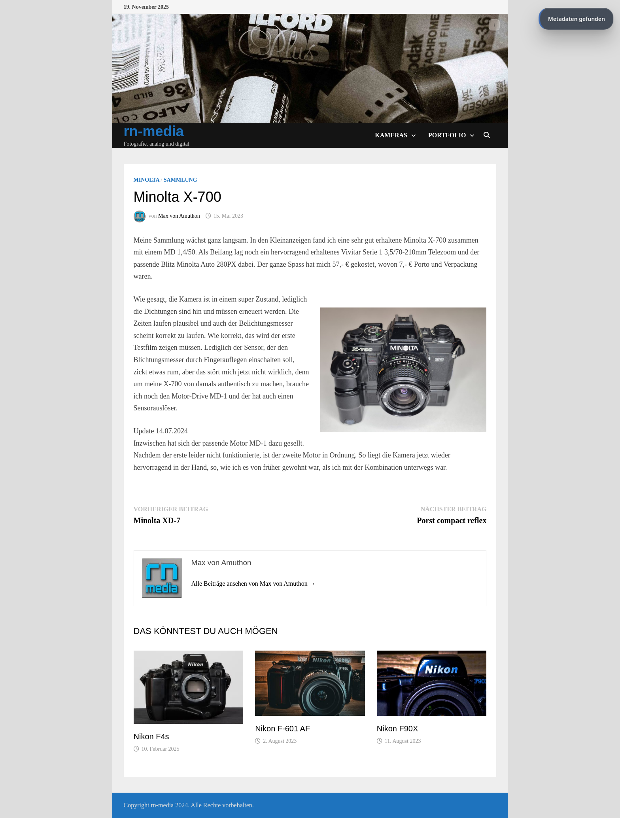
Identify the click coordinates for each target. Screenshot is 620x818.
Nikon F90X (397, 728)
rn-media (154, 131)
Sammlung (180, 180)
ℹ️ (494, 25)
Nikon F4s (151, 736)
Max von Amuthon (179, 216)
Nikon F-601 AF (282, 728)
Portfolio (447, 135)
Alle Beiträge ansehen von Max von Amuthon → (253, 583)
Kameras (391, 135)
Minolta (146, 180)
